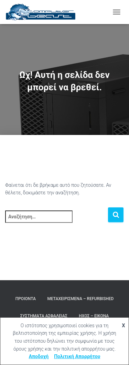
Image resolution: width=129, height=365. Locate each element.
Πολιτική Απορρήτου (77, 356)
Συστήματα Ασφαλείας (43, 315)
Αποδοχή (39, 356)
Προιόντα (25, 298)
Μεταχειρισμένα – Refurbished (80, 298)
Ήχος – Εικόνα (94, 315)
